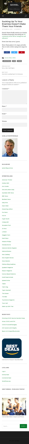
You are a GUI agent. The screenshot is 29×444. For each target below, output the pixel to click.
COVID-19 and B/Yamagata (9, 324)
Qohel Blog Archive (7, 168)
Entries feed (5, 374)
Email (4, 114)
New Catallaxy (6, 254)
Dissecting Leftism (7, 209)
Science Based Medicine (9, 274)
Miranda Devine (6, 244)
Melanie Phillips (6, 241)
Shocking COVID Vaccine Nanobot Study (13, 318)
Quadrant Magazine (7, 267)
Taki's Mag (5, 287)
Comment (5, 88)
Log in (3, 371)
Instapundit (5, 222)
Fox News (5, 212)
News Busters (6, 261)
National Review (6, 251)
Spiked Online (6, 280)
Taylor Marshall (6, 290)
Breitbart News (6, 199)
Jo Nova (4, 228)
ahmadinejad (7, 61)
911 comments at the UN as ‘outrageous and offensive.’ (14, 36)
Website (4, 121)
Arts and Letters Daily (8, 189)
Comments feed (6, 378)
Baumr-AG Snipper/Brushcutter (11, 331)
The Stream (5, 293)
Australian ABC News (8, 193)
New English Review (8, 257)
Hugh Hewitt (5, 219)
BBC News (5, 196)
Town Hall (5, 303)
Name (4, 106)
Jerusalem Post (6, 225)
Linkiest (4, 232)
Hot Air (4, 215)
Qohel (14, 5)
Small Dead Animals (7, 277)
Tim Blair (4, 296)
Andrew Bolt (5, 183)
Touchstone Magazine (8, 300)
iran (14, 61)
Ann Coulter (5, 186)
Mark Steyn (5, 238)
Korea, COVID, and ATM (8, 321)
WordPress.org (6, 381)
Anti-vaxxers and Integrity (9, 328)
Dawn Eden (5, 206)
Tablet (4, 283)
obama (19, 61)
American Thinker (7, 180)
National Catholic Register (9, 248)
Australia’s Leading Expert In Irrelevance (14, 73)
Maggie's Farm (6, 235)
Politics (14, 57)
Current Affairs (8, 57)
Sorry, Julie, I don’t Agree (14, 67)
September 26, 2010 (7, 29)
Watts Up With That (7, 306)
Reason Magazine (7, 270)
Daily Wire (5, 202)
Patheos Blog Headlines (9, 264)
